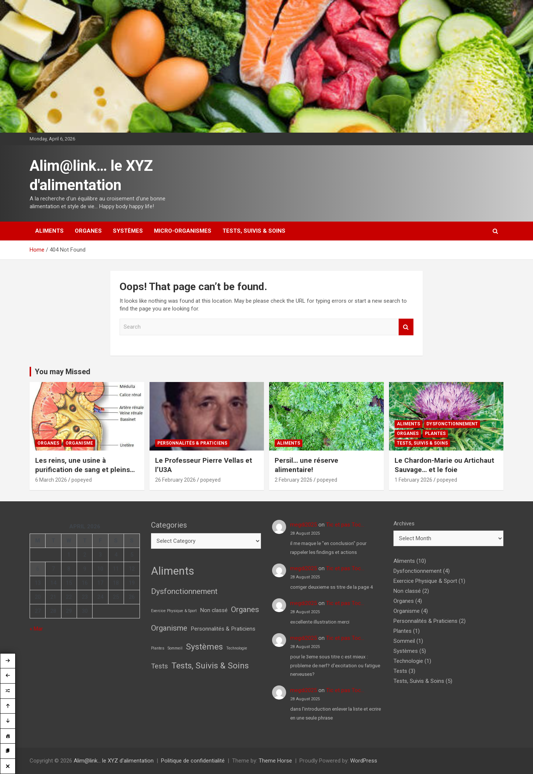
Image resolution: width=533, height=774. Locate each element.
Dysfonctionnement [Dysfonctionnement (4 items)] (184, 591)
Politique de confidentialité (193, 760)
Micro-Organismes (182, 230)
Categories (169, 525)
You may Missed (62, 371)
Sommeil (404, 641)
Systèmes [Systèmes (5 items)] (204, 647)
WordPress (363, 760)
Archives (404, 523)
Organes (88, 230)
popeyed (81, 480)
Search (406, 327)
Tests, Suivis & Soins (253, 230)
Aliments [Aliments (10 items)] (172, 571)
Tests (400, 671)
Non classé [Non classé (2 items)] (214, 610)
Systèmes (128, 230)
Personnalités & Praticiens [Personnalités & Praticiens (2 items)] (223, 628)
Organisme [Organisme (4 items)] (169, 628)
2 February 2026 (293, 480)
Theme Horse (275, 760)
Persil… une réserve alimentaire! (306, 465)
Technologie (408, 661)
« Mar (36, 628)
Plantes (435, 433)
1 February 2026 (413, 480)
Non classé (407, 591)
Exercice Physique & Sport (425, 581)
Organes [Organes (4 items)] (245, 609)
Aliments (49, 230)
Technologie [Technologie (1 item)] (236, 648)
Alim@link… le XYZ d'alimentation (114, 760)
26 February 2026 (175, 480)
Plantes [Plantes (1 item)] (157, 648)
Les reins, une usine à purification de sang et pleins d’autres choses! (82, 469)
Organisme (79, 443)
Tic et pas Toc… (345, 524)
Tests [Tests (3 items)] (159, 666)
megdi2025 (303, 524)
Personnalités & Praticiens (192, 443)
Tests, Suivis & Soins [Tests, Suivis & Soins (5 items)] (210, 666)
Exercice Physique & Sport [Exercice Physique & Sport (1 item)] (174, 610)
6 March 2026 (51, 480)
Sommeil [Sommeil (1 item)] (175, 648)
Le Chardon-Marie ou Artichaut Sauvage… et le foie (444, 465)
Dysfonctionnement (452, 423)
